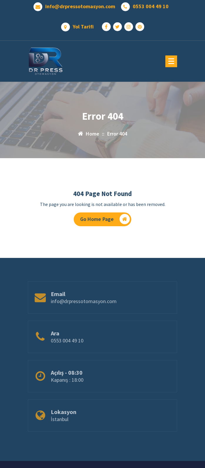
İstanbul (59, 426)
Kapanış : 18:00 (67, 386)
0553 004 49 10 (151, 6)
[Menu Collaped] (171, 61)
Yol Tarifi (83, 26)
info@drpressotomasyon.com (80, 6)
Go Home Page (105, 219)
